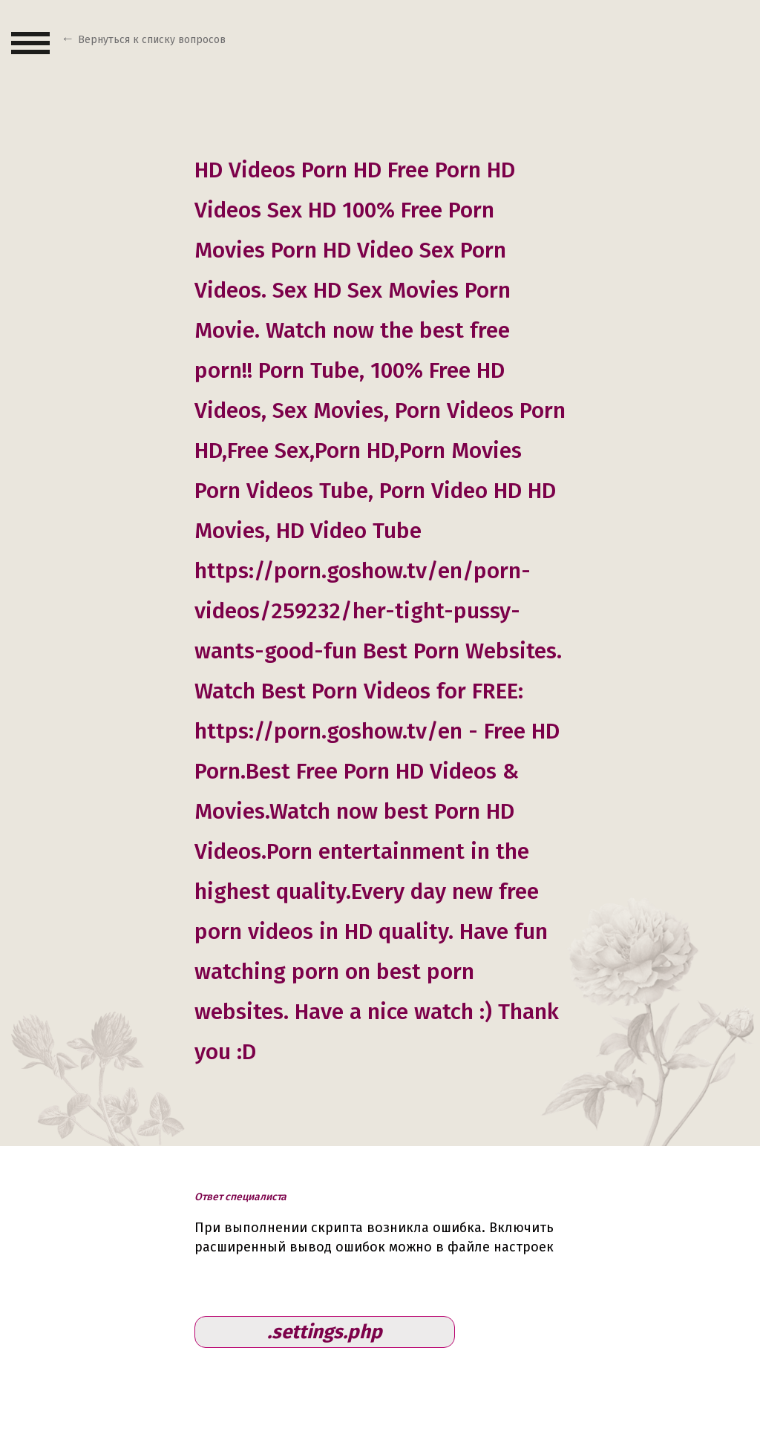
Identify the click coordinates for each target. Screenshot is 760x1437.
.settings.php (324, 1331)
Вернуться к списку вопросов (152, 39)
